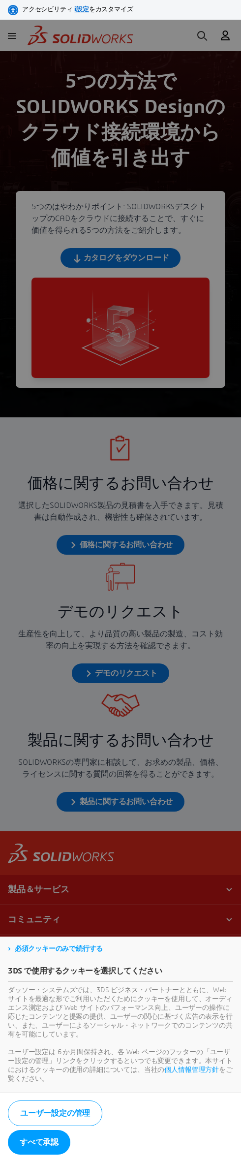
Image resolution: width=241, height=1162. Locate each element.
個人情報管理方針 (191, 1070)
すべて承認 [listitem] (39, 1142)
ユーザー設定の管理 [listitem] (55, 1113)
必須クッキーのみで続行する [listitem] (59, 948)
